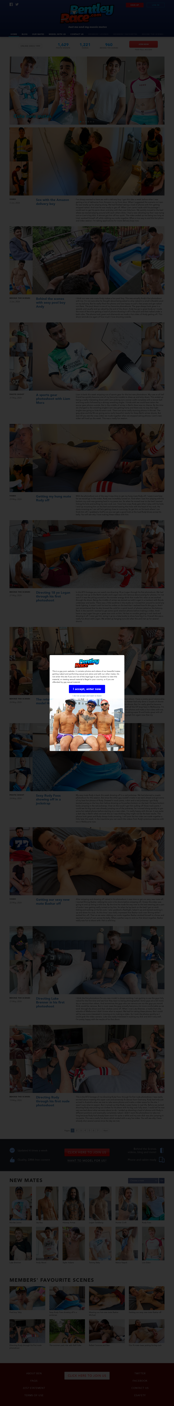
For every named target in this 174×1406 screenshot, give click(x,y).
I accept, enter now (87, 689)
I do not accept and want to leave (87, 696)
